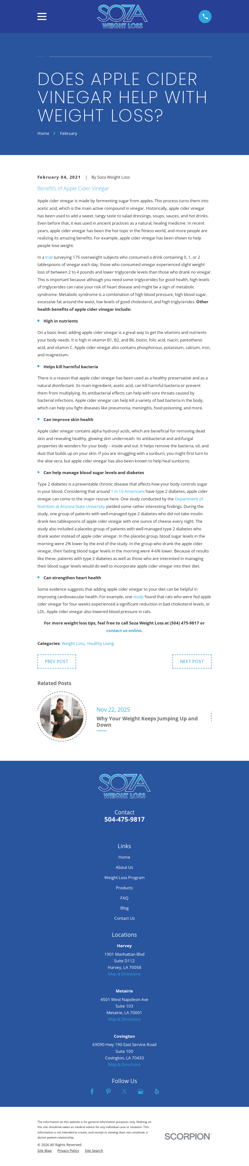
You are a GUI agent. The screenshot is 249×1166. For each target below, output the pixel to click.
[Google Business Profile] (140, 1091)
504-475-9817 (124, 819)
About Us (124, 867)
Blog (124, 908)
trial (49, 257)
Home (124, 857)
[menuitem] (44, 1151)
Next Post (192, 661)
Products (124, 888)
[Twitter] (124, 1091)
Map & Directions (124, 974)
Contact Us (124, 918)
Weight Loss (73, 643)
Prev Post (56, 661)
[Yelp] (157, 1091)
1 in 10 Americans (128, 491)
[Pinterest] (108, 1091)
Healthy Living (100, 643)
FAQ (124, 898)
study (138, 596)
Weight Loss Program (124, 877)
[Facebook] (92, 1091)
